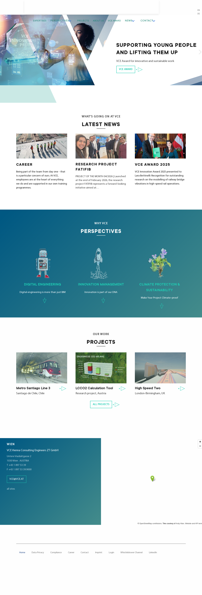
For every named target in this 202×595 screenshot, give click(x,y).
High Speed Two (149, 413)
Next (198, 62)
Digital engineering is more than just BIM (42, 282)
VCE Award (147, 8)
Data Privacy (38, 577)
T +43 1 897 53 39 (17, 489)
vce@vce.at (17, 504)
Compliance (56, 577)
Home (22, 577)
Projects (113, 8)
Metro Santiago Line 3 (35, 413)
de (198, 21)
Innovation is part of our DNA (101, 282)
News (162, 8)
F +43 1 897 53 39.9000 (20, 494)
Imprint (98, 577)
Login (111, 577)
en (198, 18)
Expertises (70, 8)
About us (130, 8)
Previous (3, 62)
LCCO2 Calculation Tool (96, 413)
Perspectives (91, 8)
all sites (11, 513)
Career (71, 577)
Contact (178, 8)
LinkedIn (153, 577)
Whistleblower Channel (131, 577)
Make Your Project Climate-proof (159, 285)
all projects (101, 429)
